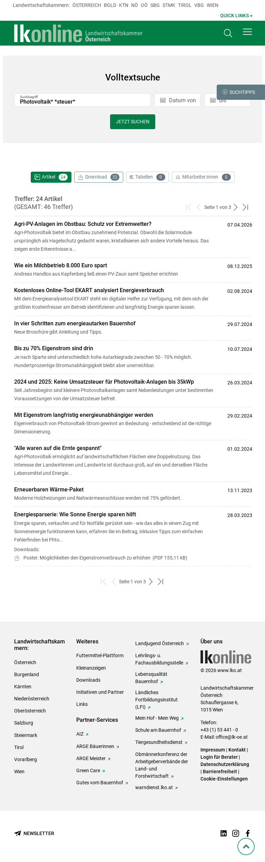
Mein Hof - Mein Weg (157, 718)
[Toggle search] (228, 33)
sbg (155, 5)
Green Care (88, 770)
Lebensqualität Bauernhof (151, 677)
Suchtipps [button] (239, 92)
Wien (212, 5)
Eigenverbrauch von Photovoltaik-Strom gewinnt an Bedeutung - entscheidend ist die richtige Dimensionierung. (116, 423)
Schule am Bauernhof (158, 730)
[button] (247, 32)
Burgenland (26, 674)
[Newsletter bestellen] (34, 833)
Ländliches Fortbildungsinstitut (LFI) (156, 700)
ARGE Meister (91, 758)
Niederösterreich (31, 698)
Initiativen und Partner (100, 692)
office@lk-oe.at (232, 737)
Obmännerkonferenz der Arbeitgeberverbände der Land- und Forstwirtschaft (161, 765)
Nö (134, 5)
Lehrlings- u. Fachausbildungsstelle (159, 659)
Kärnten (22, 686)
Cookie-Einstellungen (224, 779)
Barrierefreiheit (220, 771)
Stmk (169, 5)
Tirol (185, 5)
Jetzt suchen (132, 121)
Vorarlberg (25, 759)
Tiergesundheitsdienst (159, 742)
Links (82, 704)
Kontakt (237, 750)
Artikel (51, 177)
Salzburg (23, 723)
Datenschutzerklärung (224, 764)
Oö (144, 5)
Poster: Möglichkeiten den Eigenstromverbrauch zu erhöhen (104, 558)
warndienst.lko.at (154, 787)
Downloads (88, 680)
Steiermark (25, 735)
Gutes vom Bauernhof (99, 782)
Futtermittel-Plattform (100, 655)
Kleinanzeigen (91, 668)
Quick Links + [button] (236, 15)
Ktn (123, 5)
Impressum (212, 750)
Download (98, 177)
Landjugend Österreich (159, 643)
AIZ (80, 734)
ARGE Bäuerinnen (95, 746)
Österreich (86, 5)
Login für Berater (219, 757)
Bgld (110, 5)
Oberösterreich (30, 710)
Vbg (199, 5)
